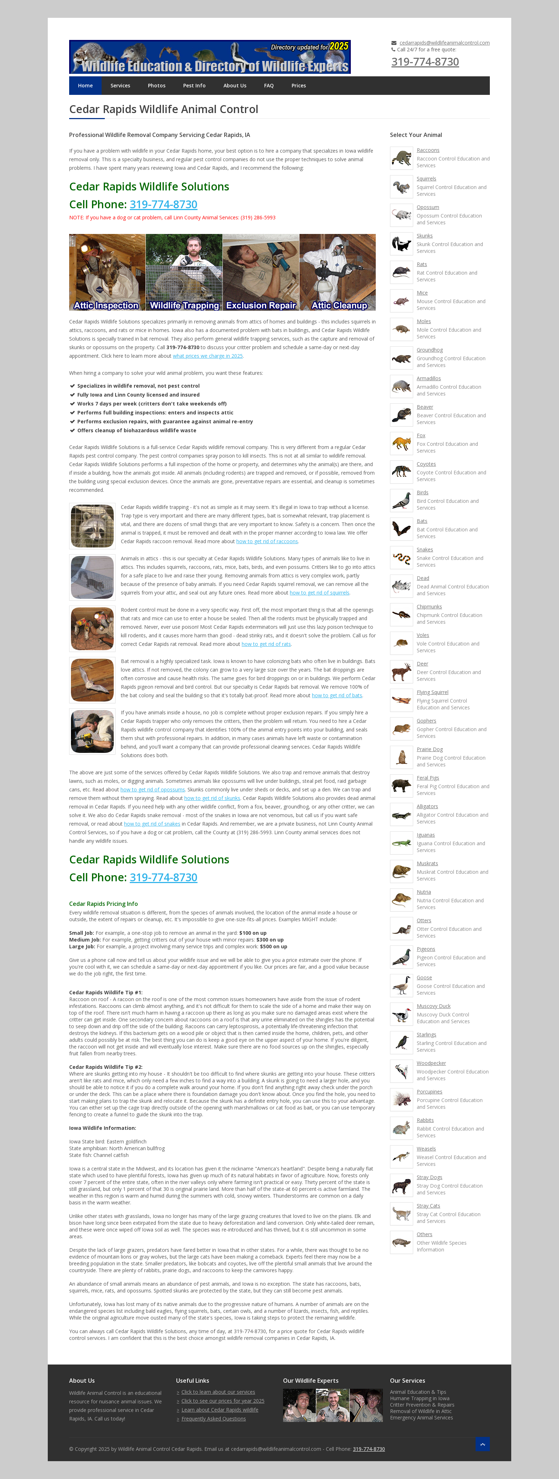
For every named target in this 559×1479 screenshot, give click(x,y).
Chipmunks (429, 606)
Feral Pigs (428, 777)
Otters (424, 920)
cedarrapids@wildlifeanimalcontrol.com (445, 42)
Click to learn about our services (218, 1391)
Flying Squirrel (432, 692)
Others (424, 1234)
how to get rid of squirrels (319, 592)
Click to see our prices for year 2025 (223, 1400)
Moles (424, 321)
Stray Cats (428, 1205)
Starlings (426, 1034)
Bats (422, 520)
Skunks (425, 235)
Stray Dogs (429, 1177)
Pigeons (426, 948)
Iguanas (426, 834)
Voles (423, 635)
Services (120, 85)
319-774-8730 (425, 61)
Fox (421, 435)
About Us (235, 85)
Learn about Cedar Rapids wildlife (219, 1409)
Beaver (425, 406)
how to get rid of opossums (152, 789)
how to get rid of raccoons (267, 541)
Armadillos (429, 378)
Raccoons (428, 150)
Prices (299, 85)
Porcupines (429, 1091)
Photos (156, 85)
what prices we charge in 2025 (208, 355)
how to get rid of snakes (152, 823)
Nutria (424, 891)
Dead (423, 578)
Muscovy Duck (434, 1006)
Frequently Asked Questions (213, 1418)
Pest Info (194, 85)
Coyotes (426, 463)
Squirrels (426, 178)
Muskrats (427, 863)
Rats (422, 264)
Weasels (426, 1148)
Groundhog (430, 349)
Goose (424, 977)
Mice (422, 292)
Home (85, 85)
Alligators (427, 806)
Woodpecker (431, 1063)
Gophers (426, 720)
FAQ (269, 85)
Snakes (425, 549)
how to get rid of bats (337, 695)
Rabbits (425, 1120)
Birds (423, 492)
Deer (422, 663)
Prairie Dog (430, 749)
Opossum (428, 207)
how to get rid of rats (266, 644)
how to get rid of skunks (212, 798)
